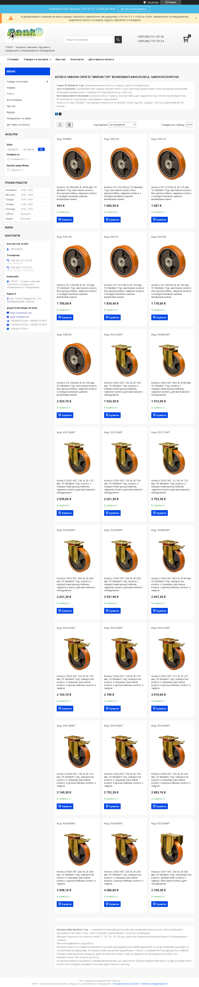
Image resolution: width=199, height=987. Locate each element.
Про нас (61, 59)
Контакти (77, 59)
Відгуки (11, 112)
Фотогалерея (14, 99)
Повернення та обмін (19, 118)
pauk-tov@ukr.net (19, 316)
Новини (11, 87)
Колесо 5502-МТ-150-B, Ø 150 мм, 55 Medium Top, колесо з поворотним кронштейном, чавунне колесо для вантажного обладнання (123, 486)
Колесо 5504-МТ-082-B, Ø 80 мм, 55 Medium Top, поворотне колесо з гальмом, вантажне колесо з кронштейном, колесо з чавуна (171, 584)
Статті (10, 93)
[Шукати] (118, 39)
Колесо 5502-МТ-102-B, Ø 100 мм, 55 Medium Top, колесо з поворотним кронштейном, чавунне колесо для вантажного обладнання (123, 388)
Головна (13, 59)
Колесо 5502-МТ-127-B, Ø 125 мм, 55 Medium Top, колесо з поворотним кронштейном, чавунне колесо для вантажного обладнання (170, 486)
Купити (67, 219)
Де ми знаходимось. (134, 9)
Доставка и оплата (101, 59)
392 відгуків (152, 2)
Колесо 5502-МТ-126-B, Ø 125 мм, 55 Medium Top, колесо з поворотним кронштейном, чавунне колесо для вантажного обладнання (76, 486)
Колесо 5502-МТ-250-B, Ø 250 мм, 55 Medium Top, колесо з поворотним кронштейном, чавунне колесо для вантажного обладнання (123, 584)
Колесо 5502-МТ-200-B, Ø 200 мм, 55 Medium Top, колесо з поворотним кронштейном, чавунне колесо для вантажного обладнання (76, 584)
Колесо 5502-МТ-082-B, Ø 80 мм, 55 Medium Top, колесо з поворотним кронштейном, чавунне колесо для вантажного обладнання (171, 388)
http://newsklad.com (21, 312)
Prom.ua (116, 980)
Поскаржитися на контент (126, 983)
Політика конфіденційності (154, 983)
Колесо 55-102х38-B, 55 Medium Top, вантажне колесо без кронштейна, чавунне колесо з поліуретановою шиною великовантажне (123, 193)
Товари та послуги (36, 59)
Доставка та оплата (18, 124)
